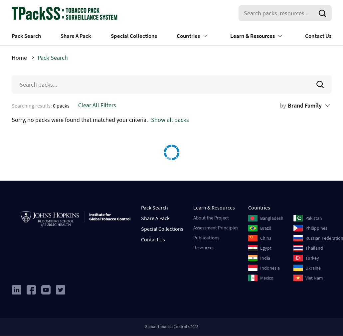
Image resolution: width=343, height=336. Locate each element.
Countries (188, 36)
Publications (206, 237)
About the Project (211, 217)
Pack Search (26, 36)
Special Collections (134, 36)
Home (19, 57)
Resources (203, 247)
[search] (324, 13)
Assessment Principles (215, 227)
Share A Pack (76, 36)
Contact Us (318, 36)
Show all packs (170, 120)
